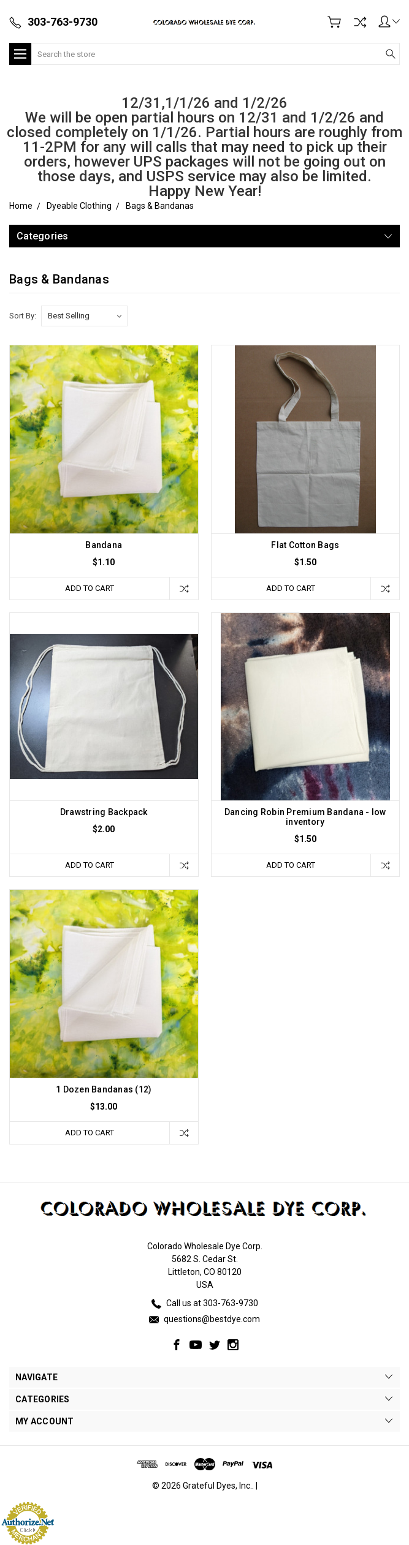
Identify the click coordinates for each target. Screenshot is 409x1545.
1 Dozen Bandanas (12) (103, 1089)
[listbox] (84, 316)
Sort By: (22, 315)
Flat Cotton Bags (305, 545)
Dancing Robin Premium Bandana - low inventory (305, 817)
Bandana (103, 545)
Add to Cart (89, 588)
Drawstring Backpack (104, 812)
